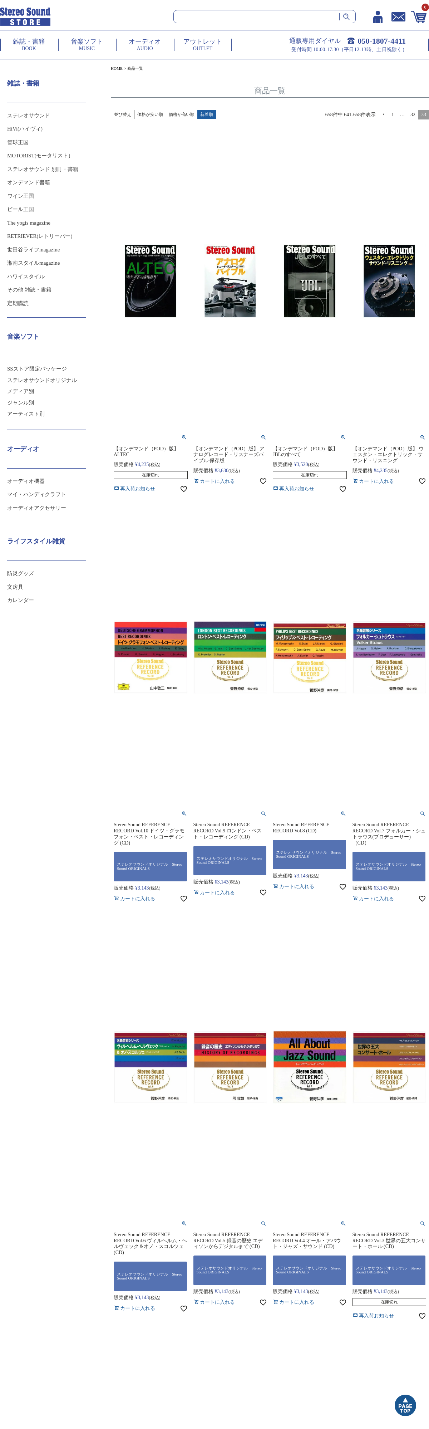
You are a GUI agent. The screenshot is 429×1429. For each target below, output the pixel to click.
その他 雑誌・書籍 (29, 290)
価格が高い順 (181, 114)
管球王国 (18, 142)
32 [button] (412, 114)
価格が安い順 (150, 114)
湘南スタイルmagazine (33, 263)
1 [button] (392, 114)
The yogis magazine (28, 223)
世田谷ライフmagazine (33, 250)
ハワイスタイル (26, 276)
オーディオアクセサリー (36, 508)
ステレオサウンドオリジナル (42, 380)
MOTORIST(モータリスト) (38, 155)
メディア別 (20, 391)
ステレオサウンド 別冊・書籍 (42, 169)
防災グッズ (20, 573)
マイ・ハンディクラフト (36, 494)
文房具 (15, 587)
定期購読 (18, 303)
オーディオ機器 (26, 481)
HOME (117, 68)
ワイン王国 (20, 196)
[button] (384, 114)
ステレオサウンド (28, 115)
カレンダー (20, 600)
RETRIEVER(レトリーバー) (39, 236)
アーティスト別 (26, 414)
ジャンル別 (20, 403)
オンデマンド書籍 (28, 182)
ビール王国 (20, 209)
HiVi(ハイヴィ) (25, 129)
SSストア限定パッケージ (37, 369)
